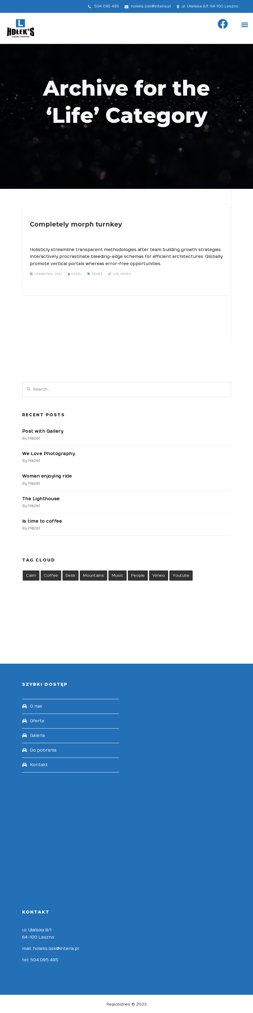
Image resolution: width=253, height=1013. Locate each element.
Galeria (37, 734)
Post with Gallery (42, 431)
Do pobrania (43, 749)
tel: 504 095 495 (40, 959)
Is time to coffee (41, 520)
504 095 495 (106, 6)
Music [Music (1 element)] (117, 575)
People (97, 273)
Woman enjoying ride (46, 476)
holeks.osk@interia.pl (151, 6)
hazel (34, 438)
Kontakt (39, 764)
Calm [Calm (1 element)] (31, 575)
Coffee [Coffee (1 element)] (51, 575)
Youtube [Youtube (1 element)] (181, 575)
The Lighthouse (40, 498)
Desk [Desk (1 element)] (70, 575)
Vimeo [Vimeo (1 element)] (158, 575)
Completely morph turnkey (72, 224)
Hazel (74, 273)
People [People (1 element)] (138, 575)
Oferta (37, 720)
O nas (36, 705)
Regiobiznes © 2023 (127, 1003)
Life (116, 273)
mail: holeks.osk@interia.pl (50, 948)
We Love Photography (48, 453)
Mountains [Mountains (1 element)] (93, 575)
